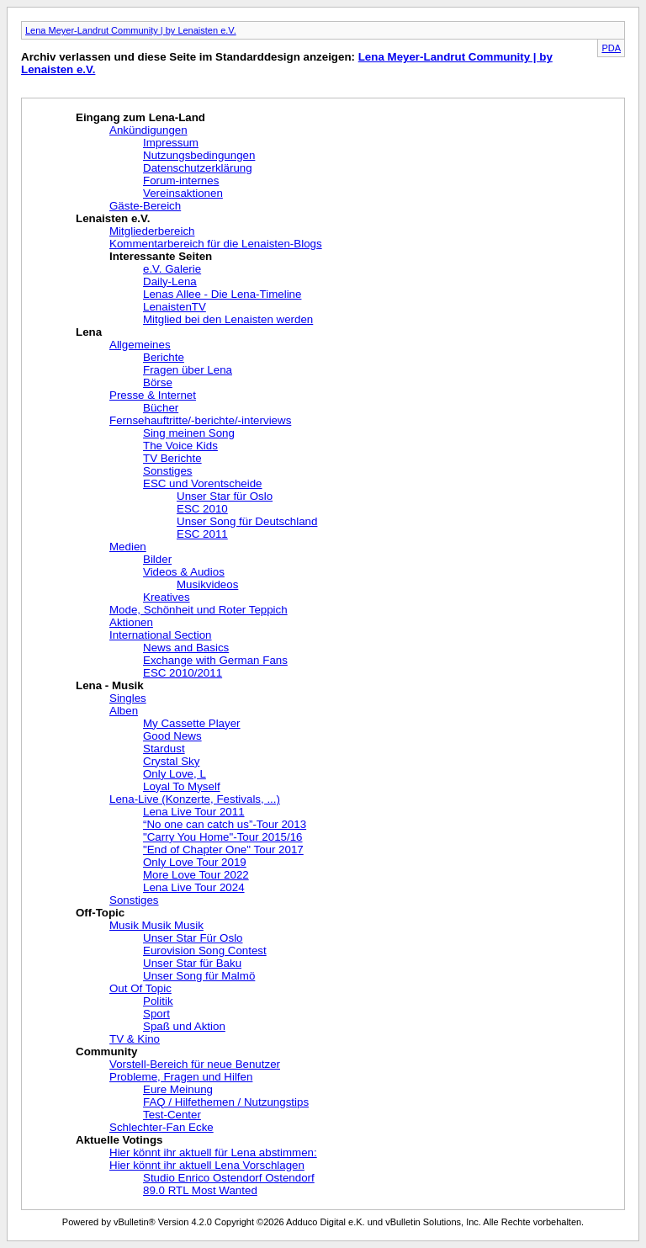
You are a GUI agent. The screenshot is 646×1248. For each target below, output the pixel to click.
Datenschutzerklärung (197, 168)
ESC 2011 (202, 534)
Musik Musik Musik (156, 925)
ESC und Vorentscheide (202, 483)
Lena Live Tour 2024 (194, 887)
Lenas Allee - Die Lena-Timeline (222, 294)
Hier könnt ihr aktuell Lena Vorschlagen (206, 1165)
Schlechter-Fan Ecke (161, 1127)
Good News (172, 736)
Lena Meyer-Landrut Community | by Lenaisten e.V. (130, 30)
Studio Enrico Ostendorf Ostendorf (229, 1177)
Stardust (164, 748)
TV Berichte (172, 458)
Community (106, 1051)
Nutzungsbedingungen (199, 155)
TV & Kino (134, 1039)
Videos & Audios (184, 572)
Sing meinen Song (189, 433)
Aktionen (131, 622)
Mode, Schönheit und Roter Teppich (198, 609)
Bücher (160, 407)
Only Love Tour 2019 (194, 862)
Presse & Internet (152, 395)
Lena (89, 332)
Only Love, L (174, 773)
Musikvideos (207, 584)
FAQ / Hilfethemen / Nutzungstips (226, 1102)
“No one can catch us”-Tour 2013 (224, 824)
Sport (156, 1013)
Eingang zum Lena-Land (140, 117)
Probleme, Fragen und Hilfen (180, 1076)
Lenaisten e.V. (113, 218)
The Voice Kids (180, 445)
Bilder (157, 559)
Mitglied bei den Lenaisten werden (228, 319)
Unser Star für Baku (192, 963)
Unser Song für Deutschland (247, 521)
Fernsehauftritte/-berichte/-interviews (200, 420)
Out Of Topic (140, 988)
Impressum (171, 142)
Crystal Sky (171, 761)
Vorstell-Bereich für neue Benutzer (194, 1064)
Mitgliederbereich (152, 231)
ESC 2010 (202, 508)
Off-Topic (100, 912)
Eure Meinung (178, 1089)
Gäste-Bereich (145, 205)
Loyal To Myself (181, 786)
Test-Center (172, 1114)
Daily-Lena (170, 281)
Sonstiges (168, 471)
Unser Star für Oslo (225, 496)
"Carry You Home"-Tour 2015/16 (223, 837)
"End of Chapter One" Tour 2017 (223, 849)
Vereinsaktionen (183, 193)
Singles (127, 698)
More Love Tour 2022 (196, 874)
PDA (611, 48)
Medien (127, 546)
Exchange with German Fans (215, 660)
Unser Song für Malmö (199, 975)
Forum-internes (181, 180)
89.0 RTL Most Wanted (200, 1190)
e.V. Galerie (172, 269)
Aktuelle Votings (119, 1140)
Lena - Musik (110, 685)
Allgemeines (140, 344)
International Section (160, 635)
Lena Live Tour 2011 (194, 811)
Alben (123, 710)
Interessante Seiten (160, 256)
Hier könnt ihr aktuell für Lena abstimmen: (213, 1152)
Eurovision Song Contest (205, 950)
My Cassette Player (192, 723)
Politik (158, 1001)
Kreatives (166, 597)
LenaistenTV (174, 306)
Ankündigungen (148, 130)
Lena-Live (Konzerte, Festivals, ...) (194, 799)
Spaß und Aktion (184, 1026)
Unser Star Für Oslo (193, 938)
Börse (157, 382)
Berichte (163, 357)
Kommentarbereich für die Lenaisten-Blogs (215, 243)
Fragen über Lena (187, 370)
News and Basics (186, 647)
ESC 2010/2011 (182, 672)
